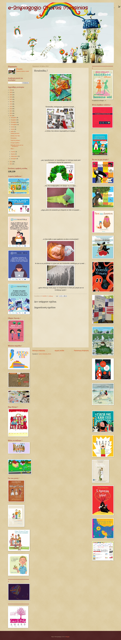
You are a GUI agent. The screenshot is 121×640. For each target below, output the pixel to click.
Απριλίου (13, 151)
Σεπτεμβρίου (14, 124)
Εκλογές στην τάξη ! (15, 135)
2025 (11, 92)
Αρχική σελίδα (59, 350)
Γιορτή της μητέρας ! (15, 140)
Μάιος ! (12, 148)
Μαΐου (12, 131)
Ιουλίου (13, 126)
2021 (11, 101)
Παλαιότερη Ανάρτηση (81, 350)
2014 (11, 115)
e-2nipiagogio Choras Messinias (48, 8)
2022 (11, 99)
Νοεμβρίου (13, 120)
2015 (11, 113)
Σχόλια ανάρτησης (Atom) (45, 354)
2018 (11, 108)
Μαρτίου (13, 154)
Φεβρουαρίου (14, 156)
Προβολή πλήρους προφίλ (22, 71)
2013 (11, 161)
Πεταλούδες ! (14, 138)
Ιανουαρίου (14, 158)
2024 (11, 94)
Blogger (67, 636)
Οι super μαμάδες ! (15, 142)
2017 (11, 111)
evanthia (20, 69)
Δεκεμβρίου (14, 117)
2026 (11, 90)
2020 (11, 104)
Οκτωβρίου (14, 122)
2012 (11, 164)
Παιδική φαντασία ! (15, 133)
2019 (11, 106)
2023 (11, 97)
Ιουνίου (13, 129)
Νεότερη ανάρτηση (38, 350)
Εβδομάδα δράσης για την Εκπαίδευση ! (17, 145)
